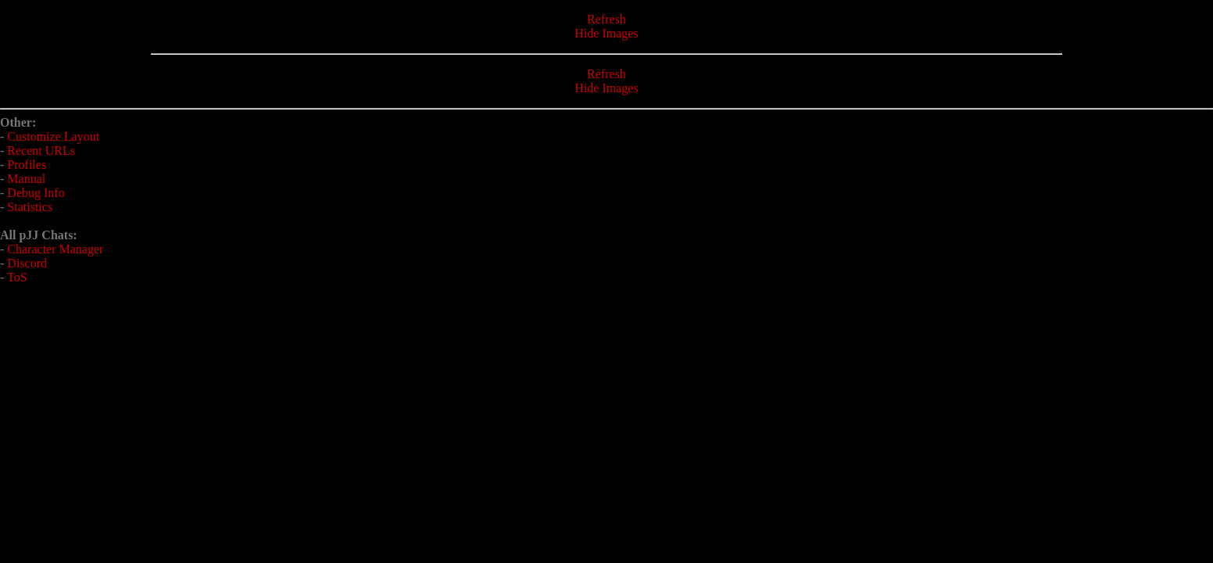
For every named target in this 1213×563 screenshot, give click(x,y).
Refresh (606, 19)
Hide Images (606, 33)
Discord (27, 263)
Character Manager (55, 249)
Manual (26, 178)
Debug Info (35, 192)
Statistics (29, 206)
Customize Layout (53, 136)
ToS (17, 277)
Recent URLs (41, 150)
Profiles (26, 164)
